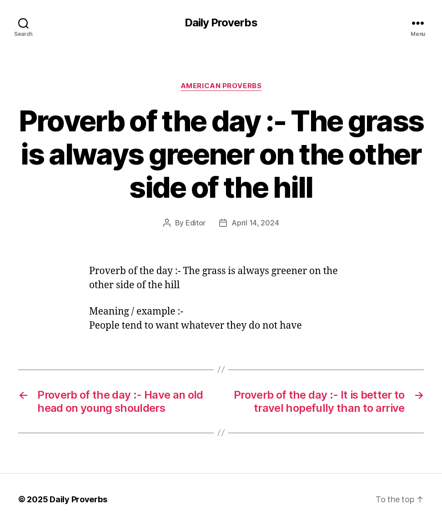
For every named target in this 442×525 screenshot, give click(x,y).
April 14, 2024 (255, 222)
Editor (196, 222)
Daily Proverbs (221, 22)
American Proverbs (221, 86)
